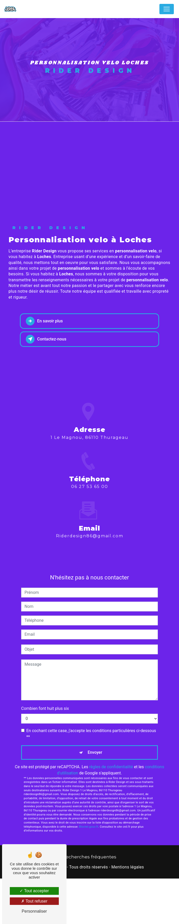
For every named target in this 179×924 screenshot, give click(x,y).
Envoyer (95, 797)
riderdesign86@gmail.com (89, 575)
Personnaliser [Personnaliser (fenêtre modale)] (34, 911)
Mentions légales (127, 912)
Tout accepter (34, 891)
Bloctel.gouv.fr (88, 872)
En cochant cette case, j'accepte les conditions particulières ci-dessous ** (91, 779)
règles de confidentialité (111, 812)
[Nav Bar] (166, 9)
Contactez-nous (46, 385)
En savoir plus (44, 366)
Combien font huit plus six (45, 753)
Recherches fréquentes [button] (89, 902)
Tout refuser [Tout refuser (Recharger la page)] (34, 901)
